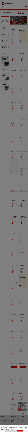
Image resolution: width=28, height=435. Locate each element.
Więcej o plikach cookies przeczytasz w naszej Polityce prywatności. (8, 429)
